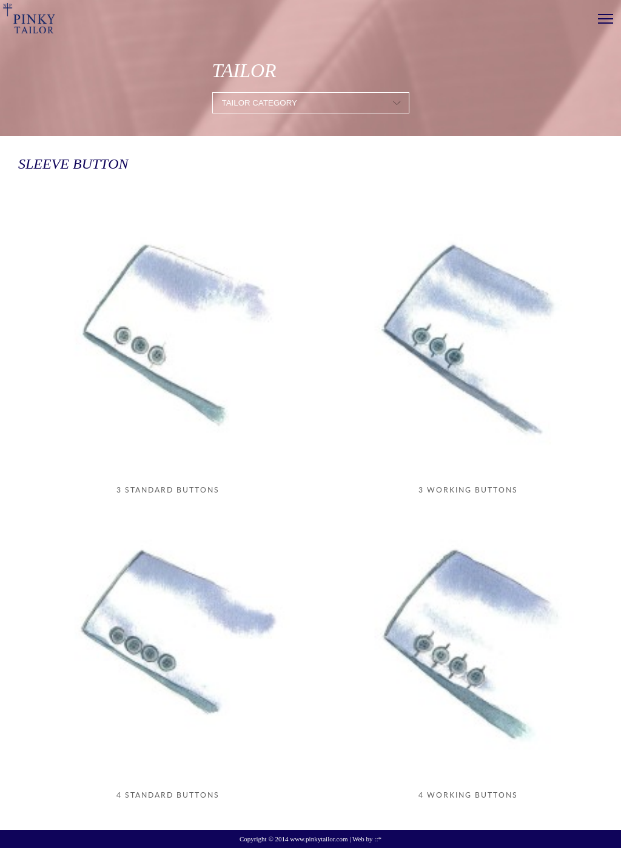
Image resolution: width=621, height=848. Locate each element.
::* (377, 839)
